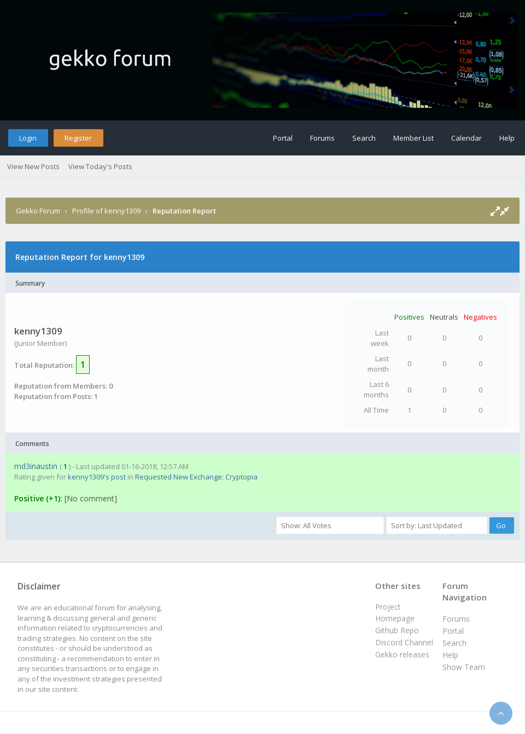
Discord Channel (404, 642)
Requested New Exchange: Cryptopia (196, 477)
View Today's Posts (100, 166)
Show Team (463, 667)
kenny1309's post (97, 477)
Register (78, 138)
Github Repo (397, 630)
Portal (283, 138)
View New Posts (33, 166)
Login (28, 138)
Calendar (466, 138)
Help (507, 138)
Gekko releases (402, 654)
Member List (413, 138)
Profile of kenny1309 (106, 211)
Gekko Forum (38, 211)
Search (364, 138)
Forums (322, 138)
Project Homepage (395, 612)
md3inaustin (35, 466)
